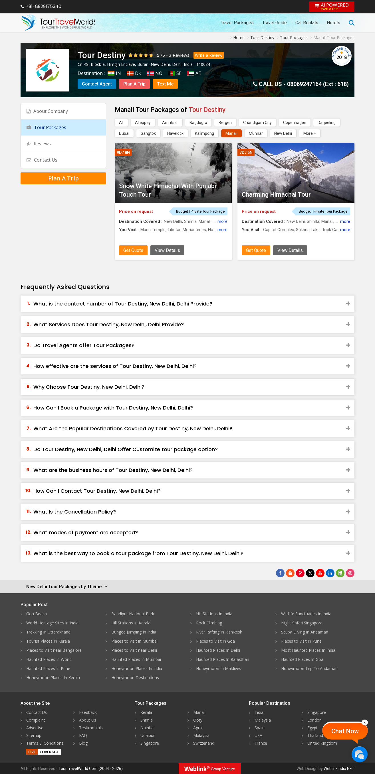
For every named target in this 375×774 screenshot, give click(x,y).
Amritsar (170, 122)
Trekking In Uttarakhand (48, 632)
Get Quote (133, 250)
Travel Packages (237, 22)
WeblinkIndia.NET (339, 768)
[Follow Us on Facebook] (280, 573)
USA (258, 735)
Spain (260, 727)
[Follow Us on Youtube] (320, 573)
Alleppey (143, 122)
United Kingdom (322, 743)
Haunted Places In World (49, 659)
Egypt (312, 727)
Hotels (333, 22)
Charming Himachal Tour (276, 194)
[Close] (365, 722)
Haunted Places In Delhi (218, 650)
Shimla (146, 720)
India (259, 712)
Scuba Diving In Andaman (304, 632)
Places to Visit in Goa (215, 641)
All (121, 122)
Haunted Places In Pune (48, 668)
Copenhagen (294, 122)
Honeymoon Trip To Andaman (309, 668)
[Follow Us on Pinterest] (300, 573)
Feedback (88, 712)
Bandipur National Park (132, 613)
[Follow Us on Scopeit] (340, 573)
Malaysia (201, 735)
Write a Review (208, 55)
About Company (47, 111)
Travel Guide (274, 22)
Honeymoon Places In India (136, 668)
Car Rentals (306, 22)
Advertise (34, 727)
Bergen (225, 122)
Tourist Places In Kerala (48, 641)
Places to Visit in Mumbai (134, 641)
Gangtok (148, 133)
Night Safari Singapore (301, 623)
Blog (83, 743)
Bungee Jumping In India (133, 632)
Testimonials (91, 727)
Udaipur (147, 735)
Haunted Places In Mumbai (136, 659)
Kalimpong (204, 133)
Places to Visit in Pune (301, 641)
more (222, 221)
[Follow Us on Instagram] (350, 573)
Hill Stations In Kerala (130, 623)
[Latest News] (290, 573)
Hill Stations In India (214, 613)
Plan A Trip (134, 84)
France (261, 743)
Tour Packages (46, 127)
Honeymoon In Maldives (218, 668)
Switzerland (203, 743)
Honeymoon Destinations (135, 677)
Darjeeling (327, 122)
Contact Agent (97, 84)
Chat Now (345, 731)
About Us (87, 720)
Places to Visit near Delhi (134, 650)
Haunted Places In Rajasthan (222, 659)
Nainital (147, 727)
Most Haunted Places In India (308, 650)
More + (309, 133)
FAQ (83, 735)
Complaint (35, 720)
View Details (167, 250)
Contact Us (42, 160)
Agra (197, 727)
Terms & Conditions (44, 743)
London (314, 720)
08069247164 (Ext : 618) (318, 84)
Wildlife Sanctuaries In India (306, 613)
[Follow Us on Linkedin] (330, 573)
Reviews (181, 55)
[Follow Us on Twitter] (310, 573)
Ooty (197, 720)
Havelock (175, 133)
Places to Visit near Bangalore (54, 650)
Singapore (149, 743)
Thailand (315, 735)
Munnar (256, 133)
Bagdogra (198, 122)
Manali (231, 133)
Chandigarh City (257, 122)
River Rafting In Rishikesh (219, 632)
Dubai (124, 133)
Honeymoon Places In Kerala (53, 677)
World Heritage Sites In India (52, 623)
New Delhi (283, 133)
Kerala (146, 712)
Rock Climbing (209, 623)
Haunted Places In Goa (302, 659)
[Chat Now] (359, 754)
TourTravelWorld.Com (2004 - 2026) (91, 768)
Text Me (165, 84)
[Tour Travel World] (58, 23)
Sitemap (33, 735)
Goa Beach (36, 613)
